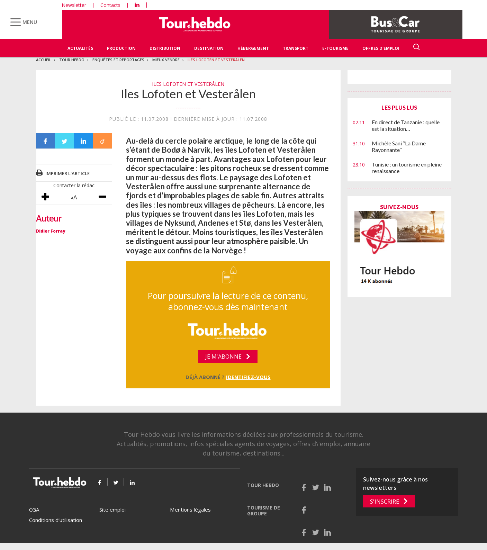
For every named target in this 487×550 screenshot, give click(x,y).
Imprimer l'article (67, 173)
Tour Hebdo (71, 59)
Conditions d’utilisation (55, 519)
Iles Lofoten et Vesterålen (216, 59)
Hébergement (253, 48)
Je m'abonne (223, 356)
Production (121, 48)
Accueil (43, 59)
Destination (209, 48)
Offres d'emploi (380, 48)
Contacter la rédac (73, 185)
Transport (295, 48)
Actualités (80, 48)
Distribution (165, 48)
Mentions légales (190, 509)
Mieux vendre (166, 59)
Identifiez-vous (248, 376)
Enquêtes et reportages (118, 59)
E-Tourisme (335, 48)
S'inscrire (384, 501)
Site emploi (112, 509)
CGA (34, 509)
